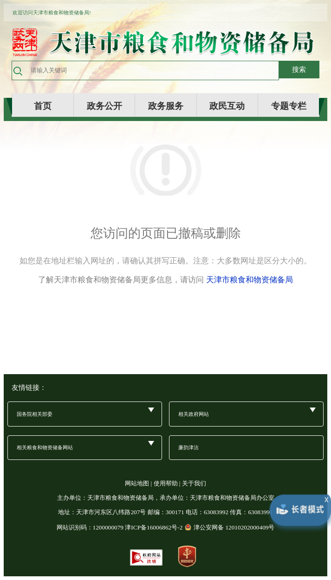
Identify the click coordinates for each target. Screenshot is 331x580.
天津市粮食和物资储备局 (249, 279)
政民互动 (227, 105)
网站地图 (137, 483)
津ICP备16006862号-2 (153, 527)
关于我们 (194, 483)
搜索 (299, 69)
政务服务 (165, 105)
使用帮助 (166, 483)
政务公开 (104, 105)
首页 (43, 105)
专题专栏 (288, 105)
